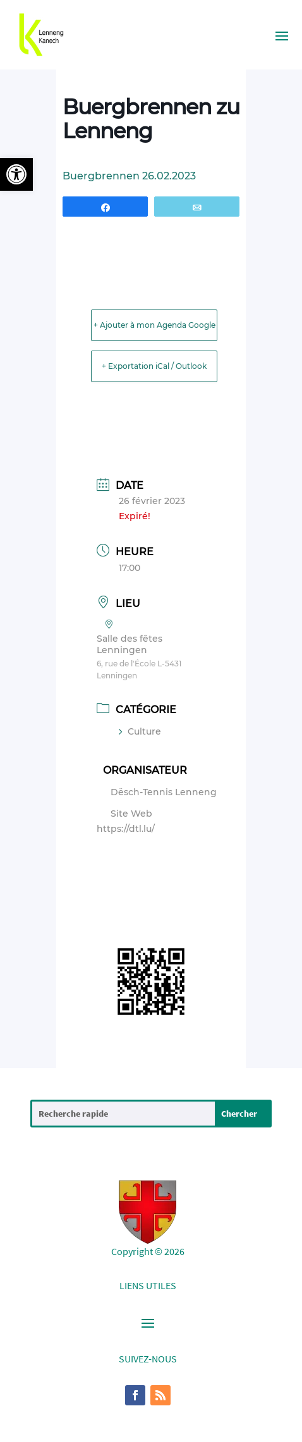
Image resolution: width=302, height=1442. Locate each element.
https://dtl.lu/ (126, 828)
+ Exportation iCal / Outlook (154, 366)
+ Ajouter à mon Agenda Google (154, 325)
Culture (140, 731)
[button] (16, 174)
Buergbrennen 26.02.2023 (129, 176)
